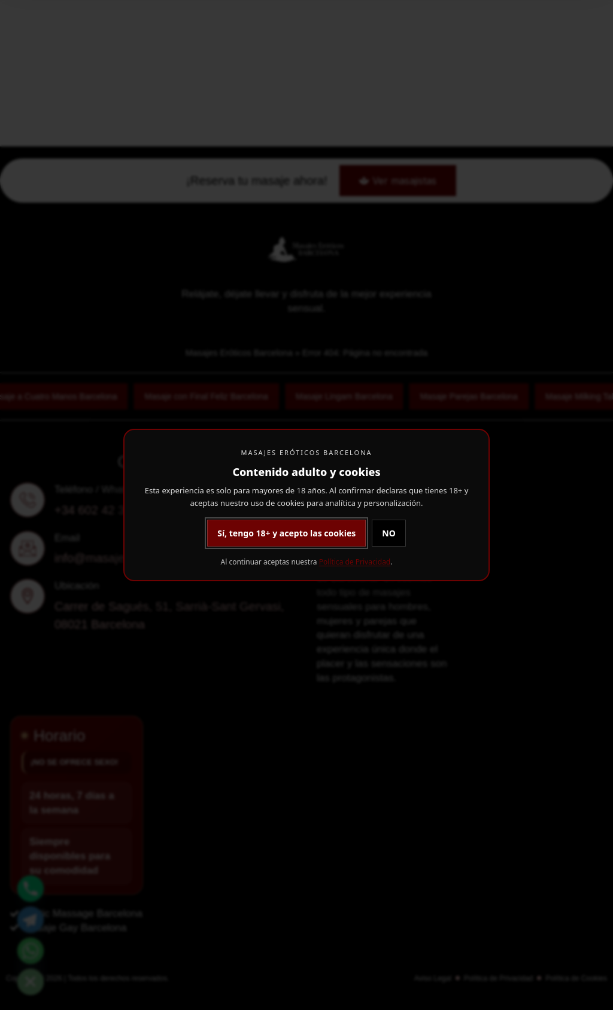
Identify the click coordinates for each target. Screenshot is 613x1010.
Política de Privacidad (355, 562)
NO (388, 533)
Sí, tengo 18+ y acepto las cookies (286, 533)
